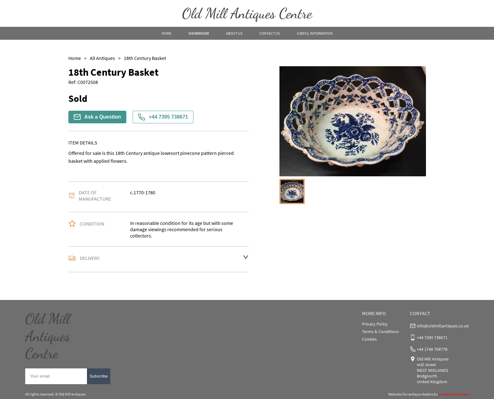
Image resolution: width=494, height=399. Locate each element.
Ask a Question (97, 117)
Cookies (369, 339)
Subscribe (98, 376)
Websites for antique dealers (410, 394)
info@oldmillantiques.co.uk (443, 326)
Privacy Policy (375, 324)
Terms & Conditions (380, 331)
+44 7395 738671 (163, 117)
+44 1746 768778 (432, 349)
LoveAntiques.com (454, 394)
